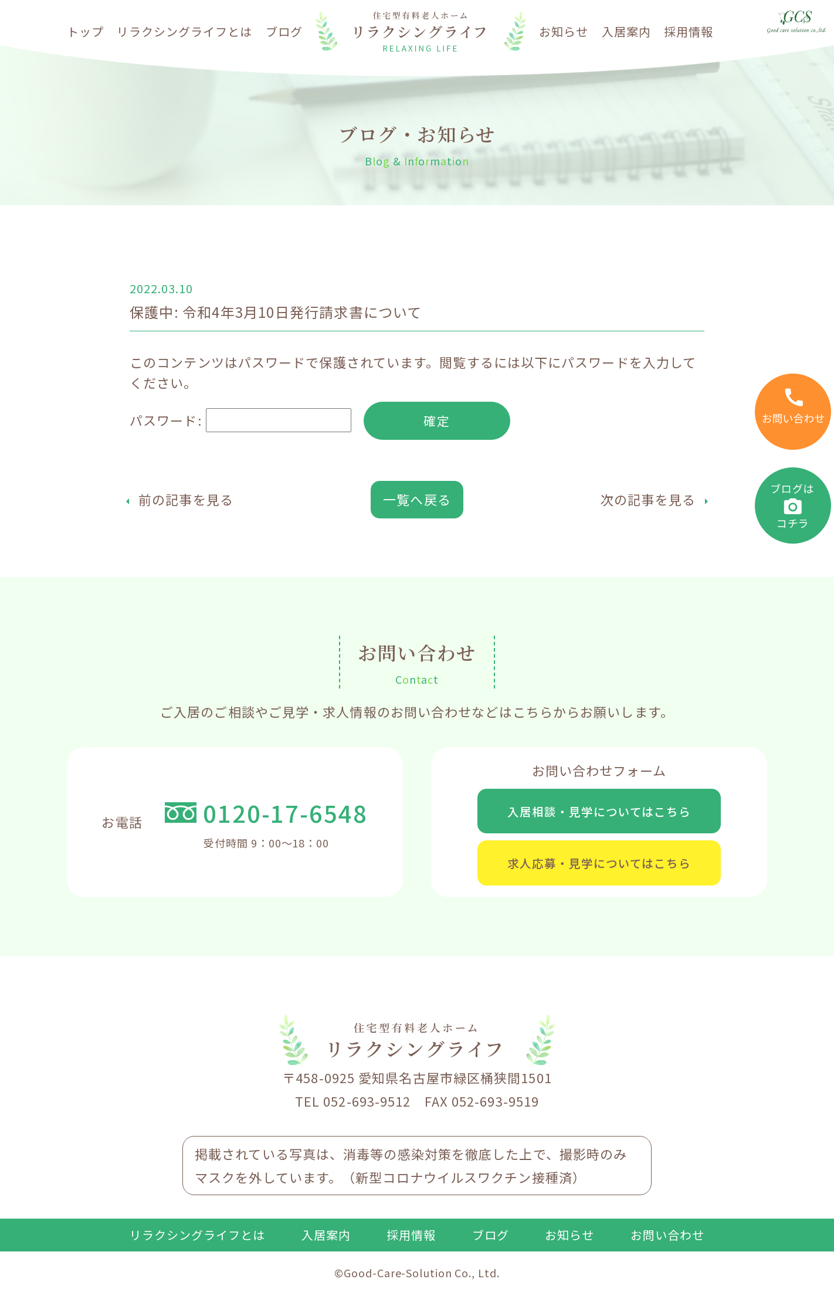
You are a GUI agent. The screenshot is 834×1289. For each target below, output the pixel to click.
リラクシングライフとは (184, 31)
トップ (85, 31)
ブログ (284, 31)
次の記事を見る (648, 500)
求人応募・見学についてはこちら (599, 867)
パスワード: (240, 421)
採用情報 (688, 31)
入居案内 (626, 31)
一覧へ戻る (417, 500)
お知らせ (563, 31)
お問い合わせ (667, 1241)
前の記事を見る (185, 500)
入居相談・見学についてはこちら (599, 812)
